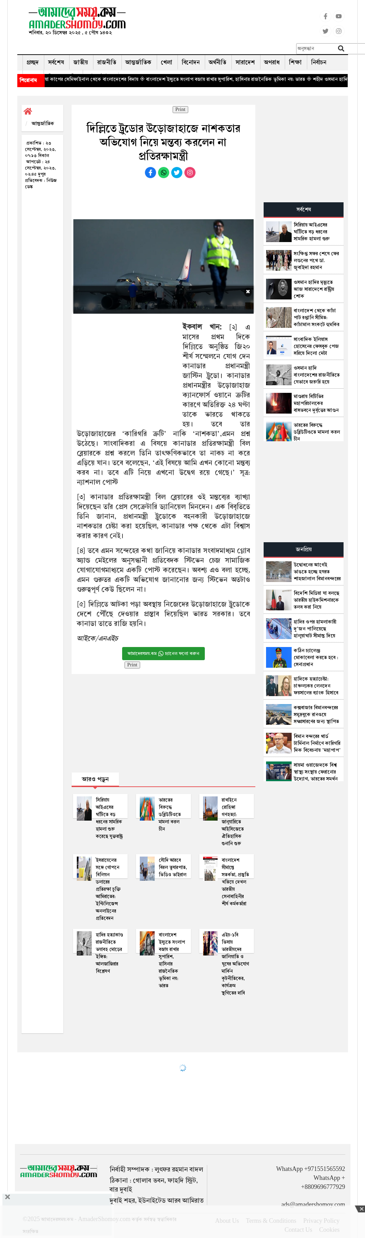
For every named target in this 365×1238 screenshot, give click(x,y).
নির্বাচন (318, 62)
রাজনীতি (106, 62)
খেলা (166, 62)
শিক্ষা (295, 62)
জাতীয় (80, 62)
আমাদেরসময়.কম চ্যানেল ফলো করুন (163, 653)
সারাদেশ (245, 62)
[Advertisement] (232, 22)
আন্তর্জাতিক (139, 62)
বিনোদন (191, 62)
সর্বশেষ (56, 62)
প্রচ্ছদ (33, 62)
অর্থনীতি (217, 62)
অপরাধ (272, 62)
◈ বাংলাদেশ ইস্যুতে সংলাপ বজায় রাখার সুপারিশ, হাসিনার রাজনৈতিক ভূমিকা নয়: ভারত (238, 79)
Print (180, 109)
